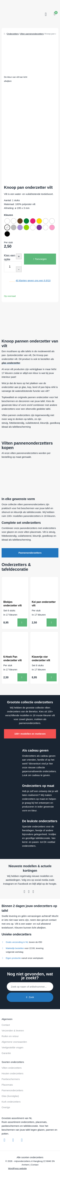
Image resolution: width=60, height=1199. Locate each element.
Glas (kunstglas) (10, 1096)
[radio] (7, 221)
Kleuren (8, 215)
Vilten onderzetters (12, 1067)
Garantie (6, 1053)
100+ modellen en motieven (30, 733)
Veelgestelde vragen (12, 1047)
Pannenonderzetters (29, 552)
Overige (6, 1107)
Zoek (30, 997)
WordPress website (17, 1168)
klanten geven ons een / (33, 280)
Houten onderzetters (12, 1073)
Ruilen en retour (10, 1036)
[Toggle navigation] (45, 14)
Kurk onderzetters (11, 1101)
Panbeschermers (11, 1079)
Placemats (7, 1084)
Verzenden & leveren (13, 1030)
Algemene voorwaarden (14, 1041)
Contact (6, 1024)
